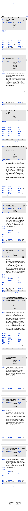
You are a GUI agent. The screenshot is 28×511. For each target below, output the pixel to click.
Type (18, 19)
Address (3, 32)
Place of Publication (10, 36)
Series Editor (3, 40)
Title (3, 19)
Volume (3, 159)
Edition (19, 42)
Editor (18, 36)
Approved (19, 47)
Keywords (4, 30)
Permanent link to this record (14, 105)
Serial (18, 103)
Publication (10, 22)
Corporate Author (4, 34)
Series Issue (10, 42)
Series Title (10, 40)
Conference (19, 46)
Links (27, 16)
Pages (19, 159)
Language (4, 38)
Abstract (3, 31)
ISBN (9, 44)
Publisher (3, 36)
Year (3, 22)
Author (3, 17)
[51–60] (14, 14)
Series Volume (3, 42)
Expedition (10, 46)
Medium (19, 44)
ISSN (3, 44)
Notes (3, 47)
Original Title (19, 38)
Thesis (19, 88)
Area (3, 46)
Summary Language (10, 38)
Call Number (3, 49)
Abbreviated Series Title (19, 40)
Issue (9, 159)
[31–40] (14, 3)
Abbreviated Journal (19, 22)
